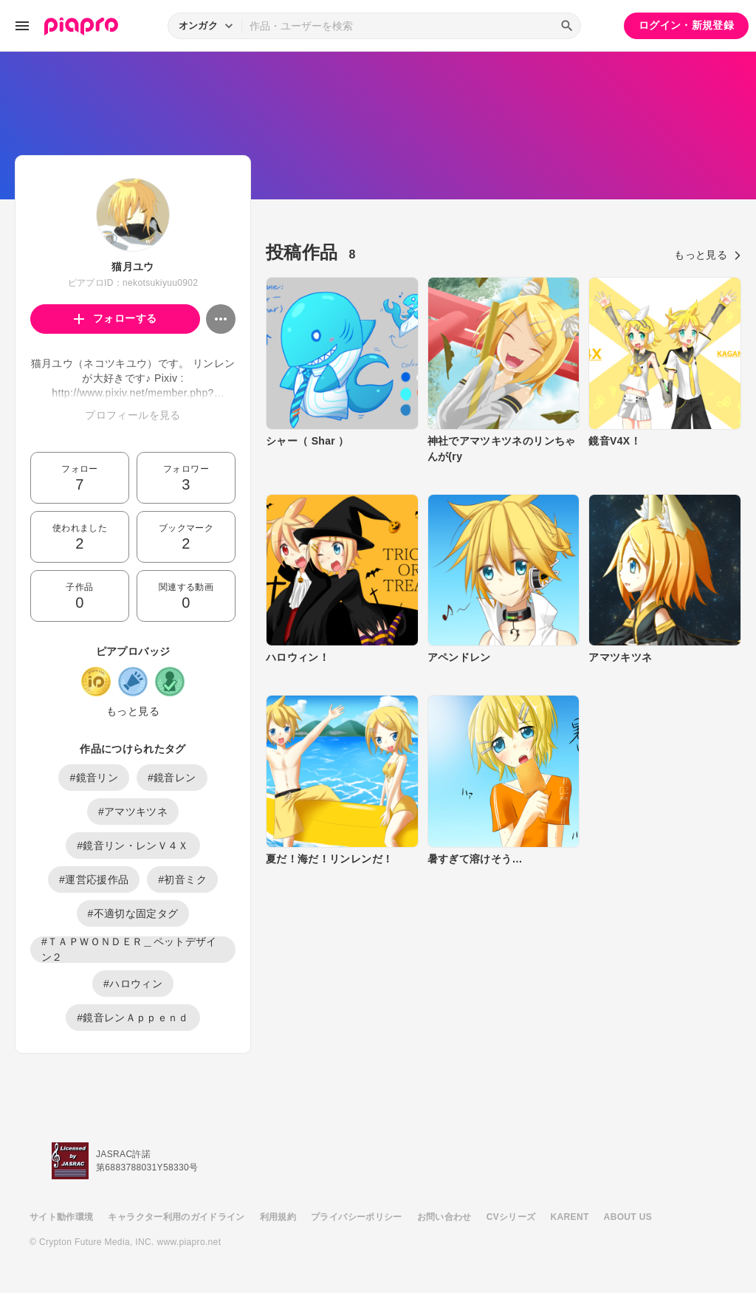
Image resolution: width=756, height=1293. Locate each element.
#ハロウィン (132, 984)
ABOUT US (628, 1217)
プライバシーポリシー (356, 1217)
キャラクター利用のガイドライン (176, 1217)
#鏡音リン (93, 777)
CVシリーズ (511, 1217)
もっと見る (132, 711)
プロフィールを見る (132, 415)
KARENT (570, 1217)
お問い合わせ (444, 1217)
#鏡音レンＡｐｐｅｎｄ (133, 1017)
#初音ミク (182, 879)
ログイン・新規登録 (686, 25)
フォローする (115, 318)
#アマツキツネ (133, 811)
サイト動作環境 (61, 1217)
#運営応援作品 (93, 879)
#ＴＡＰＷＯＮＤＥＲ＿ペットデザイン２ (129, 949)
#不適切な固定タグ (133, 913)
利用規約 (278, 1217)
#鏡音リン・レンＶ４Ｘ (133, 845)
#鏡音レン (172, 777)
